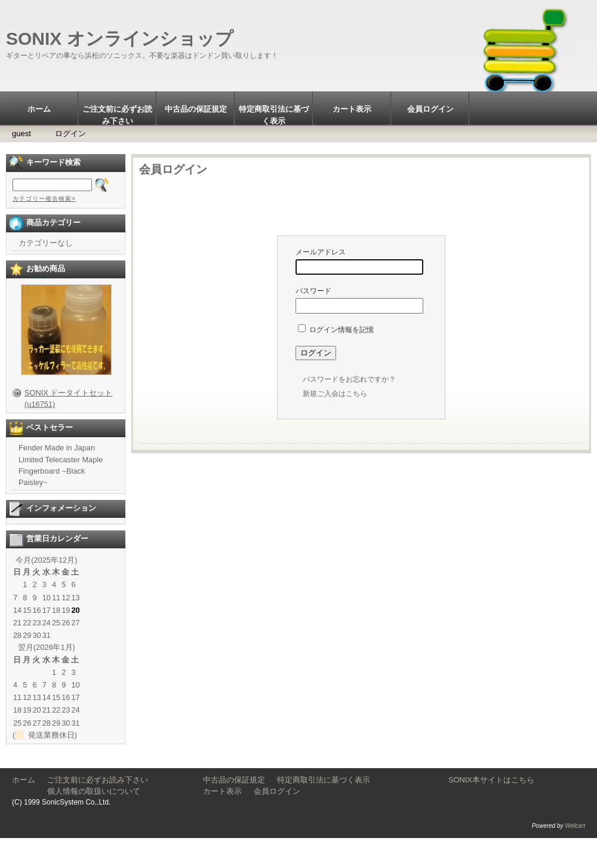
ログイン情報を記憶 (336, 330)
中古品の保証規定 (196, 109)
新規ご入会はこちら (335, 393)
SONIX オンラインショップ (119, 38)
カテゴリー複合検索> (44, 198)
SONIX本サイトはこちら (491, 779)
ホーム (39, 109)
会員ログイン (430, 109)
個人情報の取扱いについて (113, 791)
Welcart (575, 825)
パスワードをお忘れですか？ (349, 379)
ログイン (70, 133)
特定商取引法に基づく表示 (274, 115)
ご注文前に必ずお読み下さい (117, 115)
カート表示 (352, 109)
